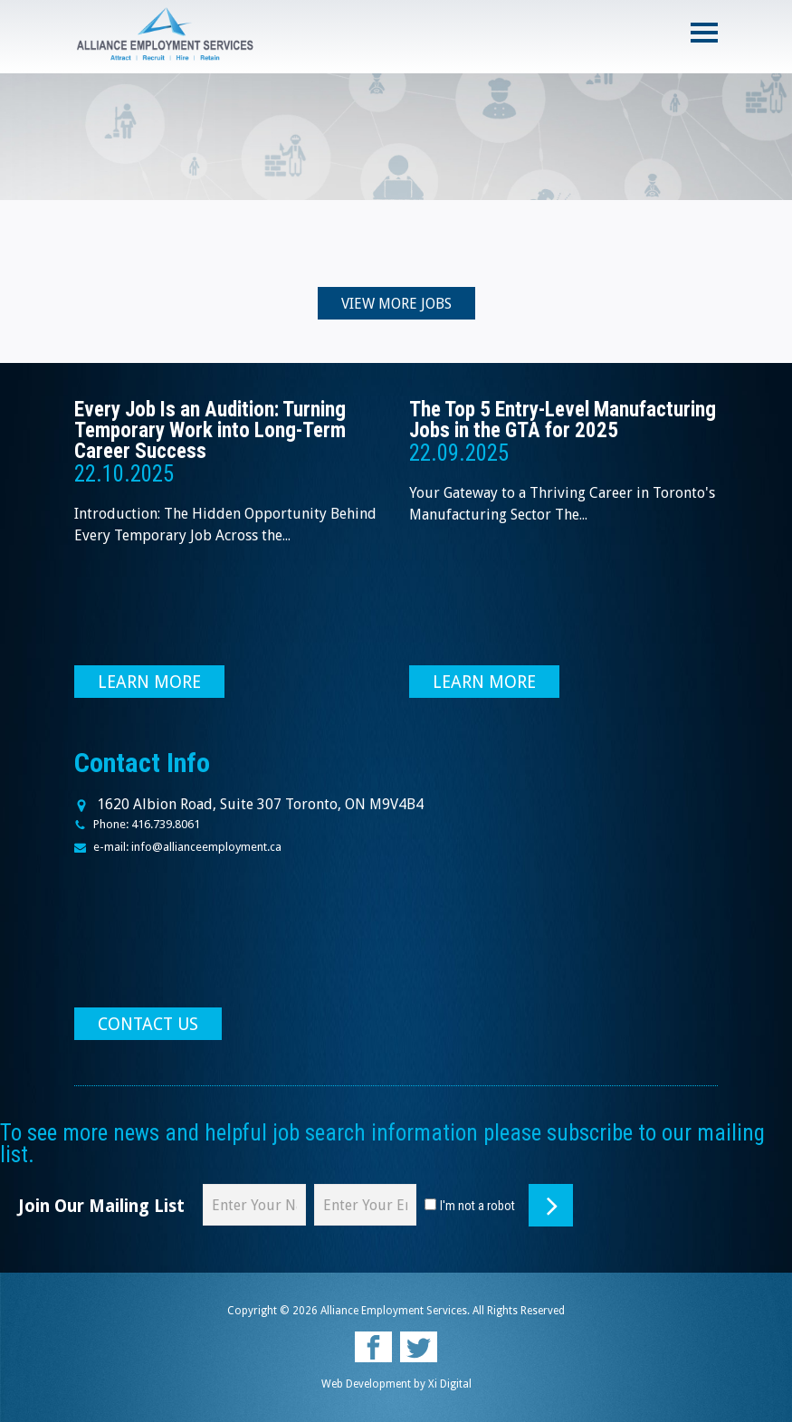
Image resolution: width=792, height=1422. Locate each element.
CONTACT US (148, 1024)
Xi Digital (450, 1384)
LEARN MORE (149, 682)
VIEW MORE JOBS (396, 303)
